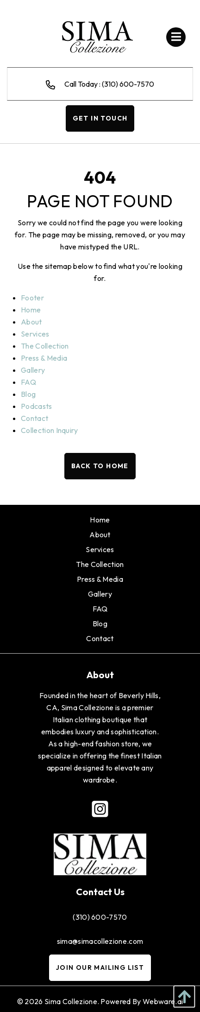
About (31, 321)
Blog (28, 394)
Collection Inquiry (49, 430)
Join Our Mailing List (100, 967)
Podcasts (36, 406)
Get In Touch (100, 118)
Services (35, 333)
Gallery (33, 370)
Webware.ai (163, 1001)
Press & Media (44, 358)
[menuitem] (99, 519)
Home (31, 309)
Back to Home (100, 466)
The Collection (45, 345)
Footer (32, 297)
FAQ (28, 382)
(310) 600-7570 (100, 917)
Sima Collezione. (71, 1001)
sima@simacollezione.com (100, 941)
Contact (34, 418)
